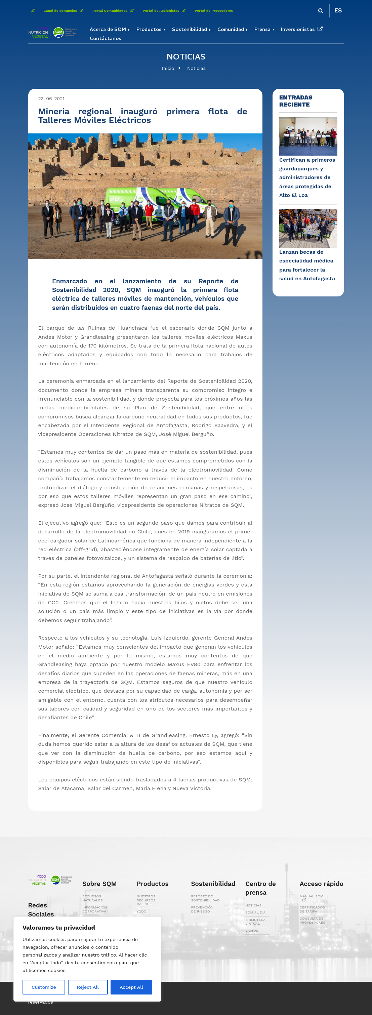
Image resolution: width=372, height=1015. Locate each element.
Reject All (88, 987)
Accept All (131, 987)
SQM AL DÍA (255, 912)
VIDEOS (251, 930)
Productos (149, 30)
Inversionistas (303, 30)
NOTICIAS (253, 905)
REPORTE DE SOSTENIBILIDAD (205, 898)
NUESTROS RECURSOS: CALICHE (147, 900)
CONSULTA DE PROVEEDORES (312, 920)
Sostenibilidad (189, 30)
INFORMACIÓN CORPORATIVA (94, 909)
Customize (44, 987)
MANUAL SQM (311, 898)
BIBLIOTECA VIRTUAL (255, 922)
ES (338, 10)
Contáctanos (105, 39)
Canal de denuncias (65, 10)
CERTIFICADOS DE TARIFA (312, 909)
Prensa (262, 30)
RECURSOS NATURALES (92, 898)
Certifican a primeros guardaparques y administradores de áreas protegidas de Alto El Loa (307, 177)
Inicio (168, 68)
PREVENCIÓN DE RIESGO (202, 909)
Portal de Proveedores (214, 10)
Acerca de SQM (108, 30)
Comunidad (230, 30)
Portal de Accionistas (165, 10)
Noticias (196, 68)
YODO (142, 911)
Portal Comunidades (114, 10)
